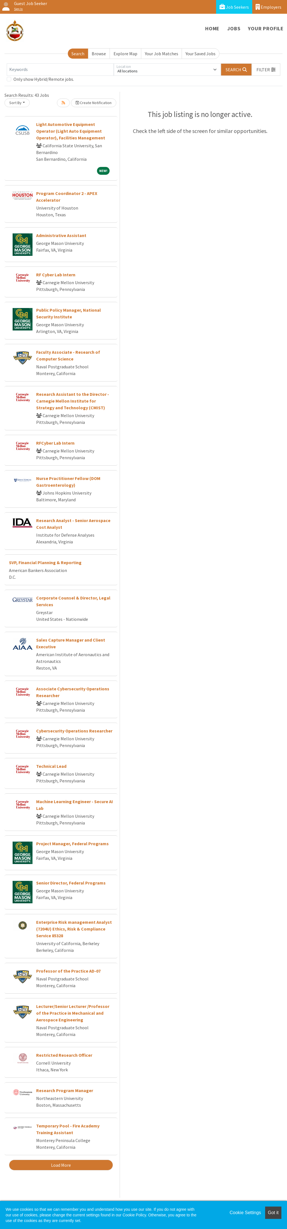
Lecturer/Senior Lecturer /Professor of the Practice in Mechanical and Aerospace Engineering (72, 1013)
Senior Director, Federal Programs (71, 883)
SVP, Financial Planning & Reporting (45, 562)
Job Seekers (234, 6)
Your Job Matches (161, 53)
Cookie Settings (245, 1212)
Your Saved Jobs (201, 53)
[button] (266, 69)
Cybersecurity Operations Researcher (74, 731)
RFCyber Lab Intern (55, 443)
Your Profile (266, 28)
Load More (61, 1165)
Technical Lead (51, 766)
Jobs (233, 28)
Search (77, 53)
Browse (99, 53)
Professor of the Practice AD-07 (68, 971)
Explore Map (125, 53)
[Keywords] (60, 69)
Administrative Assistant (61, 235)
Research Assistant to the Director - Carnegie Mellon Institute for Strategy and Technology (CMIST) (72, 400)
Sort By (15, 102)
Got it (273, 1212)
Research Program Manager (64, 1090)
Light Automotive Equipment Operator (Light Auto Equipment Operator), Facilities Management (70, 131)
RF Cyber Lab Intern (55, 274)
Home (212, 28)
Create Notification (94, 102)
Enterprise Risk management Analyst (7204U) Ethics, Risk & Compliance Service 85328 (74, 928)
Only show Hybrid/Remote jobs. (43, 79)
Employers (268, 6)
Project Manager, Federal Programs (72, 843)
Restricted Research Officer (64, 1055)
